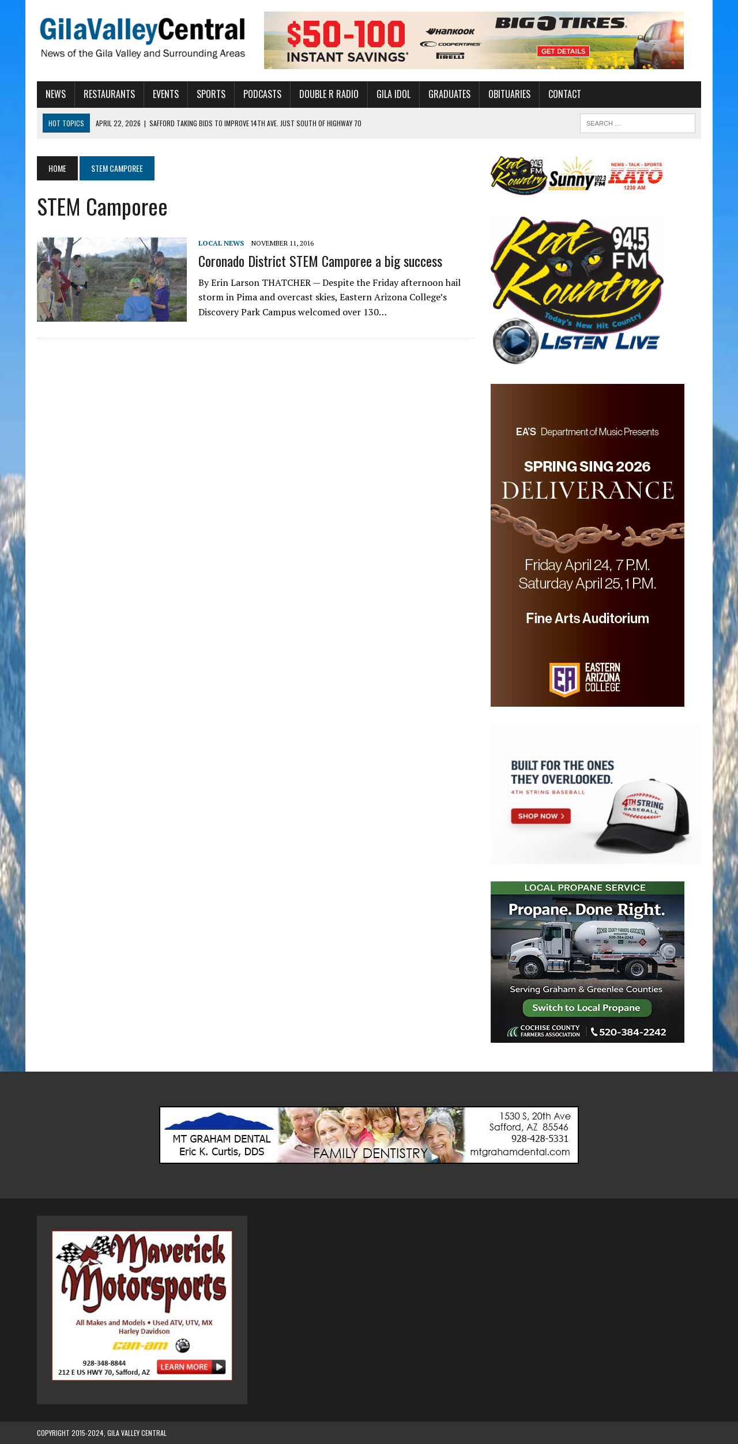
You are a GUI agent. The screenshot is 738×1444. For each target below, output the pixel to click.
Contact (564, 94)
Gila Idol (393, 94)
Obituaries (509, 94)
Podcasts (262, 94)
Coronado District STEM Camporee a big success (320, 260)
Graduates (449, 94)
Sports (211, 94)
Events (166, 94)
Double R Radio (329, 94)
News (56, 94)
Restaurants (109, 94)
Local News (221, 243)
